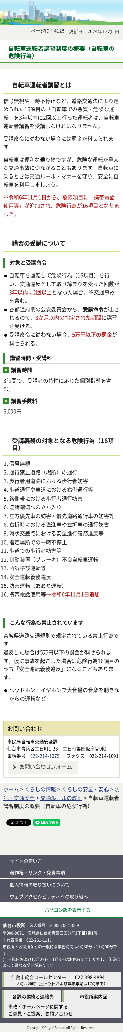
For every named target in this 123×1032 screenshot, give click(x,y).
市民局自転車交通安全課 (32, 741)
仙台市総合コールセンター (38, 977)
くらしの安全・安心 (85, 789)
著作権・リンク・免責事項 (37, 872)
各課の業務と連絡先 (33, 996)
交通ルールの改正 (61, 798)
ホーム (11, 789)
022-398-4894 (90, 977)
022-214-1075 (45, 755)
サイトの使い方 (26, 860)
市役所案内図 (93, 996)
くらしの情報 (40, 789)
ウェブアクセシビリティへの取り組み (49, 896)
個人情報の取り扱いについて (40, 884)
